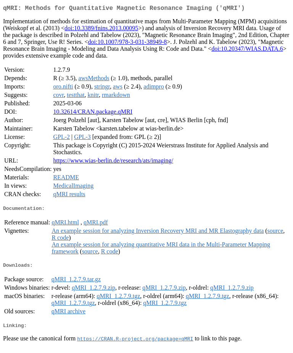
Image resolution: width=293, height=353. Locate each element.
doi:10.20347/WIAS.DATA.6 (247, 50)
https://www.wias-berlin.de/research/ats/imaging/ (113, 162)
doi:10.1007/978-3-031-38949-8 (127, 43)
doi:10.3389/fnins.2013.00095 (101, 29)
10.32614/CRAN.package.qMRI (92, 113)
